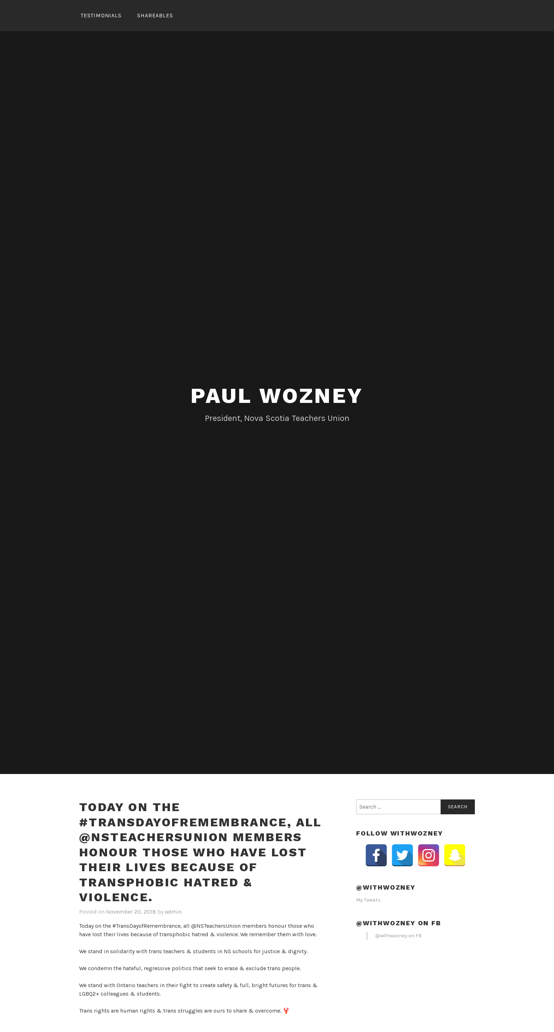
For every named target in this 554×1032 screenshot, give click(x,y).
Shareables (155, 15)
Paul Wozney (277, 395)
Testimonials (101, 15)
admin (173, 911)
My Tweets (368, 900)
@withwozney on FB (398, 923)
